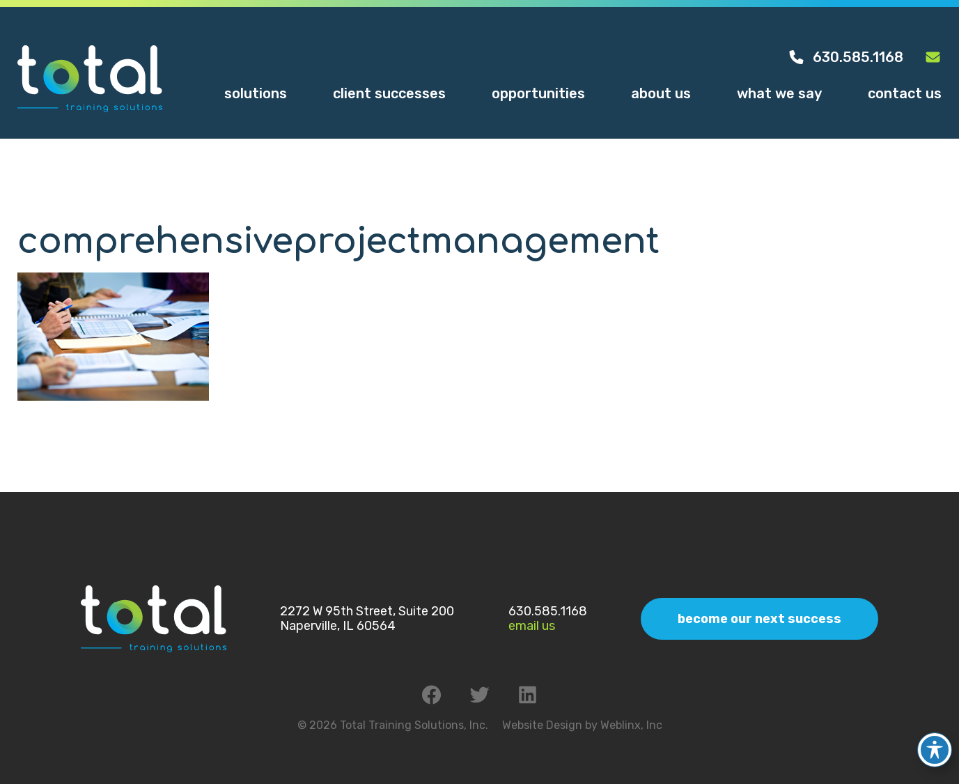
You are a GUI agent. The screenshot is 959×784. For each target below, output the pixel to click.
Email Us (531, 625)
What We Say (779, 93)
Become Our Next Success (759, 619)
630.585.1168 (845, 57)
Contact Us (905, 93)
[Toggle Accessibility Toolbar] (934, 740)
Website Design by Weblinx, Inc (582, 725)
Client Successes (389, 93)
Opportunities (538, 93)
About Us (661, 93)
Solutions (255, 93)
